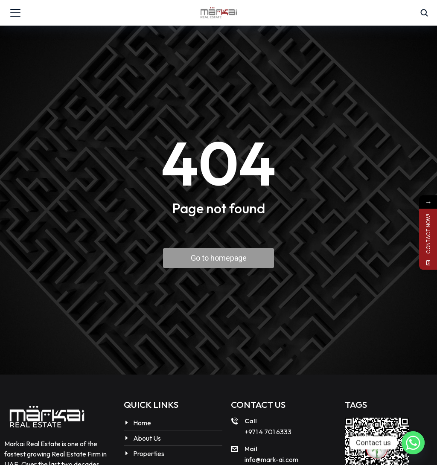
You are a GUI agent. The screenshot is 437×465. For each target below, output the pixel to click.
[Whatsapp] (413, 442)
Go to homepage (219, 257)
